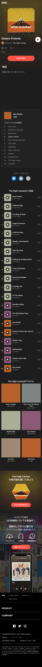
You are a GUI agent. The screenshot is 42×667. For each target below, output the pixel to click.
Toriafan (11, 153)
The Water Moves (14, 160)
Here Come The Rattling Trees (31, 405)
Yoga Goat (12, 147)
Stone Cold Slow (14, 150)
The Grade (12, 143)
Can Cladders (31, 431)
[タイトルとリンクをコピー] (28, 178)
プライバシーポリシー (18, 637)
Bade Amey (12, 133)
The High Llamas (19, 43)
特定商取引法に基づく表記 (28, 640)
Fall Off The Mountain (15, 130)
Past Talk (11, 459)
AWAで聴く (21, 58)
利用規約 (4, 637)
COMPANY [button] (7, 615)
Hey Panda (17, 114)
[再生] (38, 39)
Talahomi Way (10, 431)
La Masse (11, 164)
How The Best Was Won (16, 140)
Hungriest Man (13, 157)
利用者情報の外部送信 (8, 640)
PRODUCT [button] (7, 608)
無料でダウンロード (21, 547)
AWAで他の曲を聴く (21, 505)
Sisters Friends (11, 404)
